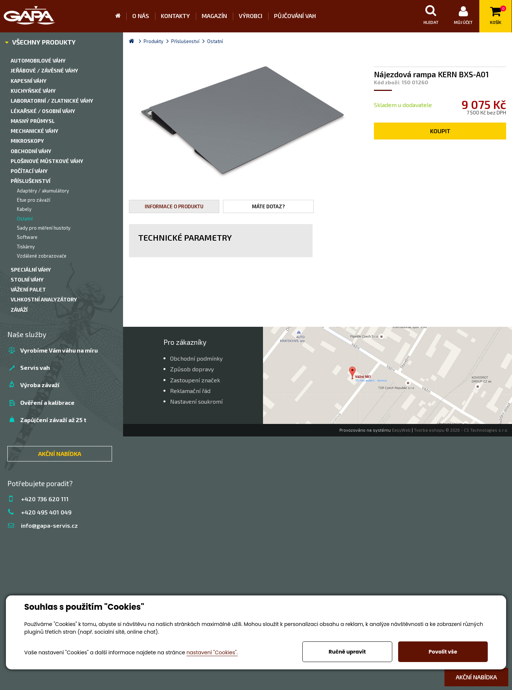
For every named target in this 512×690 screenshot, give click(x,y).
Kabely (24, 209)
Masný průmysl (33, 121)
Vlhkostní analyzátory (44, 299)
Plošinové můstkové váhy (47, 161)
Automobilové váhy (38, 60)
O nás (140, 15)
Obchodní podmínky (196, 358)
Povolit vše (443, 651)
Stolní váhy (27, 279)
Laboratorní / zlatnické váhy (52, 101)
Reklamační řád (190, 390)
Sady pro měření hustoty (44, 228)
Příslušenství (30, 181)
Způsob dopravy (192, 368)
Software (27, 237)
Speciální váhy (31, 269)
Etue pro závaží (33, 200)
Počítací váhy (29, 171)
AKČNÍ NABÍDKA (59, 453)
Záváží (19, 310)
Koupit (440, 130)
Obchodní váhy (31, 151)
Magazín (214, 15)
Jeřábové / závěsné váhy (44, 70)
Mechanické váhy (34, 131)
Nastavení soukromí (196, 401)
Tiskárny (26, 247)
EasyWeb (401, 430)
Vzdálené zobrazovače (41, 256)
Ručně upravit (347, 651)
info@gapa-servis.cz (49, 525)
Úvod (120, 16)
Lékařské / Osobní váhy (43, 111)
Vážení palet (28, 289)
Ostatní (25, 219)
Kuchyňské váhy (33, 91)
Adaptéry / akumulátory (43, 191)
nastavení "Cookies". (212, 652)
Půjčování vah (295, 15)
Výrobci (250, 15)
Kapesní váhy (29, 81)
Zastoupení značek (195, 379)
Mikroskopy (27, 141)
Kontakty (175, 15)
